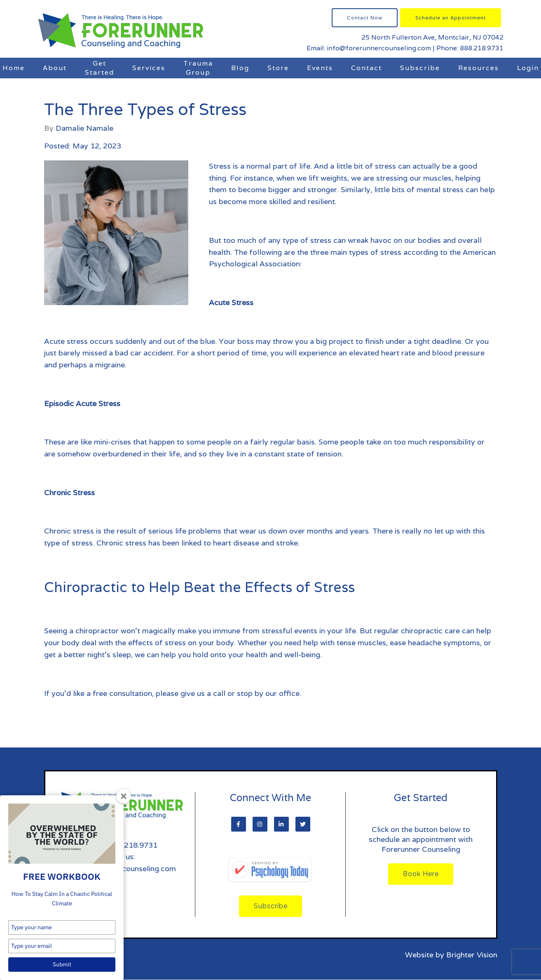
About (55, 67)
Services (148, 67)
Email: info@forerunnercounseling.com (369, 48)
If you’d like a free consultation (98, 693)
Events (320, 67)
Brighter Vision (471, 955)
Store (278, 67)
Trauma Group (198, 68)
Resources (478, 67)
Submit (62, 964)
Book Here (421, 874)
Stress (220, 166)
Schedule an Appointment (450, 17)
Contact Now (364, 17)
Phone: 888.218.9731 (470, 48)
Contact (366, 67)
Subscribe (420, 67)
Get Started (99, 68)
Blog (240, 67)
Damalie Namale (84, 128)
